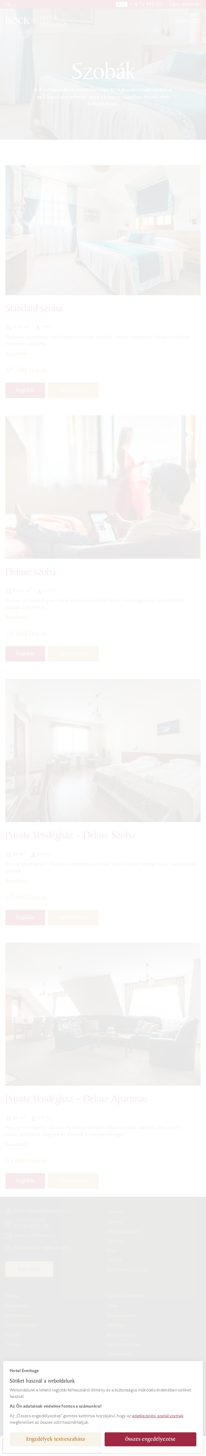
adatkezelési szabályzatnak (158, 1416)
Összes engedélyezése (150, 1439)
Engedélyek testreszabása (55, 1439)
